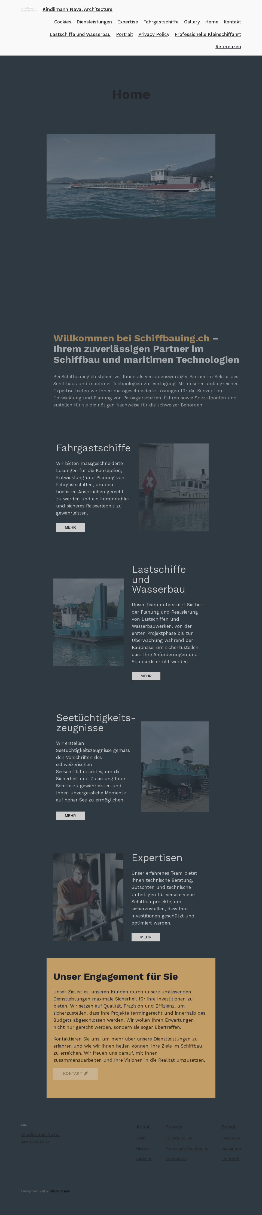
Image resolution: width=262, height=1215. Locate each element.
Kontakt (232, 22)
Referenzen (228, 46)
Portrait (124, 34)
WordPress (59, 1191)
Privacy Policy (153, 34)
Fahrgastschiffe (161, 22)
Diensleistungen (94, 22)
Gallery (192, 22)
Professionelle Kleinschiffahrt (208, 34)
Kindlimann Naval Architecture (77, 9)
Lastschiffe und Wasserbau (80, 34)
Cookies (62, 22)
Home (211, 22)
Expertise (127, 22)
